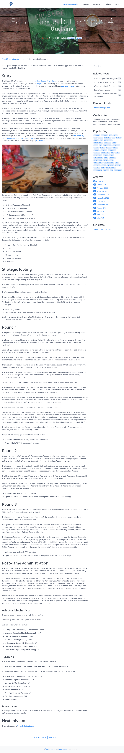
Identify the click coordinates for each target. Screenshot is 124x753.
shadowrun (98, 158)
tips (116, 163)
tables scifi (98, 160)
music (106, 160)
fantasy (96, 168)
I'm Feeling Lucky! (102, 108)
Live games (96, 4)
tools (96, 140)
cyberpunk (97, 155)
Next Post (53, 737)
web (102, 168)
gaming (96, 135)
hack (111, 155)
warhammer (98, 143)
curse (102, 148)
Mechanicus (40, 141)
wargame (71, 38)
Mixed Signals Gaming (69, 4)
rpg (110, 135)
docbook (118, 170)
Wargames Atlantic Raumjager (106, 86)
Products (107, 4)
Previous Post (40, 737)
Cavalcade (63, 749)
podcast (112, 158)
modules (108, 143)
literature (112, 150)
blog (95, 145)
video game (105, 153)
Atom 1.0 (98, 229)
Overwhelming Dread (25, 726)
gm (101, 140)
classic (117, 165)
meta (100, 138)
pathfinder (108, 140)
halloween (98, 170)
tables (105, 155)
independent (110, 168)
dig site (40, 83)
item (111, 160)
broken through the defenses (46, 81)
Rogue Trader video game (104, 82)
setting (110, 165)
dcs (112, 153)
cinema (96, 150)
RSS (108, 229)
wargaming (98, 163)
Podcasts (84, 4)
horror (103, 150)
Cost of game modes (102, 90)
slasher (96, 153)
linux (104, 165)
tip (100, 145)
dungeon (116, 145)
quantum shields (67, 86)
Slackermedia (50, 749)
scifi (115, 135)
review (118, 138)
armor (106, 170)
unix (105, 158)
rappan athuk (108, 163)
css (111, 170)
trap (114, 143)
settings (104, 135)
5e (113, 138)
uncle (96, 148)
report (78, 38)
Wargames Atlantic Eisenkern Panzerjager (105, 95)
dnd (95, 138)
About (117, 4)
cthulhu (97, 165)
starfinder (107, 145)
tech (117, 153)
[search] (104, 66)
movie (115, 148)
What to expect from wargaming (106, 78)
